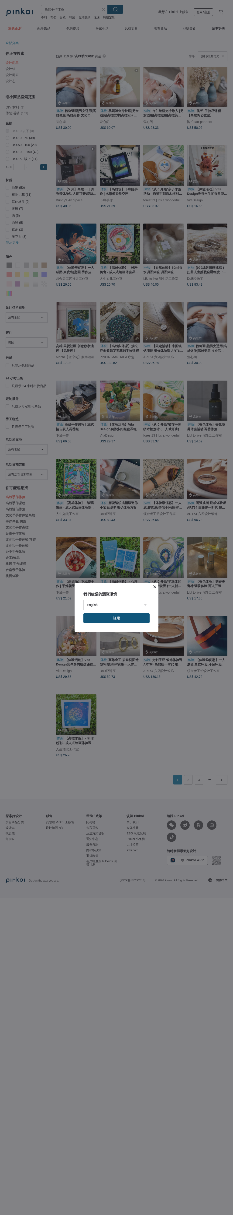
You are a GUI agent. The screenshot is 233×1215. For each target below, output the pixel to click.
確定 (116, 618)
